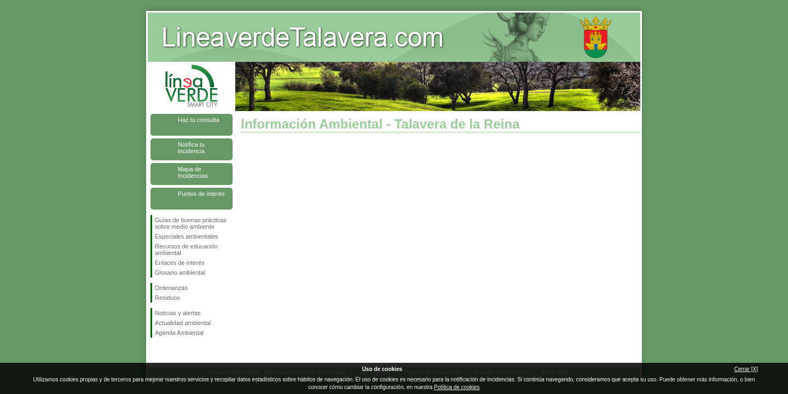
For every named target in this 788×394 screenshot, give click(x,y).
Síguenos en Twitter (175, 355)
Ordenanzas (171, 288)
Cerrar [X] (746, 369)
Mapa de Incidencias (193, 172)
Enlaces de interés (180, 262)
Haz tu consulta (198, 120)
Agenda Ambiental (179, 332)
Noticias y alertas (178, 313)
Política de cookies (456, 387)
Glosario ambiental (180, 272)
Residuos (167, 297)
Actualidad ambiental (183, 323)
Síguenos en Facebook (157, 355)
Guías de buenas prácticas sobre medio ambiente (191, 223)
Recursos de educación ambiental (186, 249)
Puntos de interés (201, 193)
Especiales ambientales (186, 236)
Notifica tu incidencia (191, 147)
